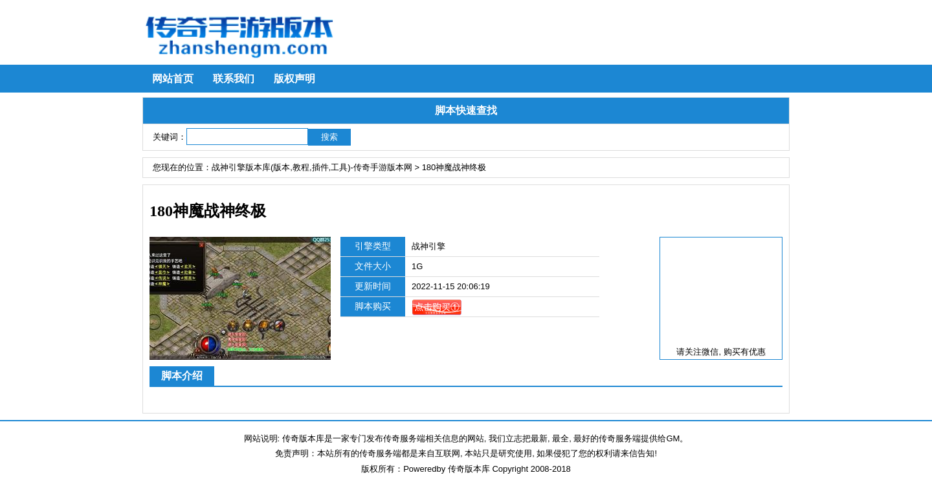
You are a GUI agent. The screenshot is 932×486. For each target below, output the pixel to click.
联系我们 (233, 78)
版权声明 (294, 78)
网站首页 (173, 78)
